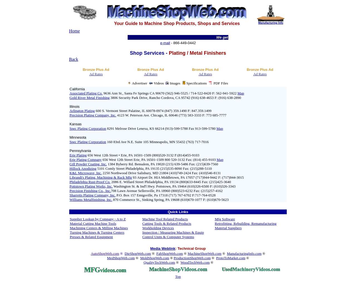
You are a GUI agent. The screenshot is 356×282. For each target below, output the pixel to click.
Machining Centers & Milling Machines (99, 228)
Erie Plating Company (86, 160)
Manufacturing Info (270, 22)
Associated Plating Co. (86, 93)
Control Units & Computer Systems (168, 237)
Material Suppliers (228, 228)
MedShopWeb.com (121, 258)
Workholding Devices (158, 228)
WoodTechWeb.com (195, 262)
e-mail (165, 43)
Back (73, 59)
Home (74, 31)
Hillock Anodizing (83, 168)
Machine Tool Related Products (165, 219)
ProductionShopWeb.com (192, 258)
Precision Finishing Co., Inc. (90, 191)
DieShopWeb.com (138, 253)
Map (241, 93)
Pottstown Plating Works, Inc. (91, 186)
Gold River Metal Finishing (90, 98)
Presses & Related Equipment (91, 237)
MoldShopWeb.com (154, 258)
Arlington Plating (82, 111)
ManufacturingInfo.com (244, 253)
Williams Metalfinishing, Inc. (91, 200)
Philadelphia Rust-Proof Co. (90, 182)
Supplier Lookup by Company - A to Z (98, 219)
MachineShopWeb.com (204, 253)
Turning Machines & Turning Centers (97, 232)
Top (178, 276)
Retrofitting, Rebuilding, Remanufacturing (245, 223)
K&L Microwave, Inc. (86, 173)
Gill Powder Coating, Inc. (88, 164)
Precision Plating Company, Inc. (93, 115)
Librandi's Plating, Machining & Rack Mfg (101, 177)
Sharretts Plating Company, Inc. (93, 195)
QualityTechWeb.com (159, 262)
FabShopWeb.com (169, 253)
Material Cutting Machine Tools (93, 223)
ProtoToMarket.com (230, 258)
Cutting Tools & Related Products (166, 223)
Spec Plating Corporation (88, 128)
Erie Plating (78, 155)
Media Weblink (162, 248)
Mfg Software (225, 219)
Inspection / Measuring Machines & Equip (173, 232)
